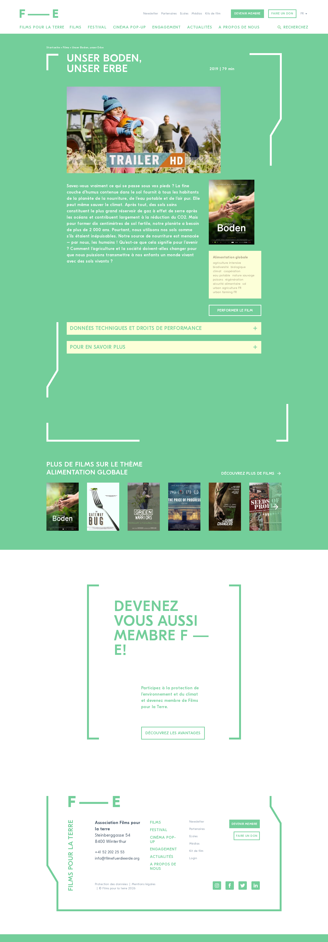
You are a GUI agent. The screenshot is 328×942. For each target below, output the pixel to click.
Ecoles (184, 13)
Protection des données (111, 892)
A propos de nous (239, 27)
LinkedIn (255, 893)
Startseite (53, 47)
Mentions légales (143, 892)
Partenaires (169, 13)
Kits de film (212, 13)
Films (76, 27)
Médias (197, 13)
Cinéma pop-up (129, 27)
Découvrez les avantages (182, 741)
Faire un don (282, 13)
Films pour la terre (42, 27)
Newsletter (150, 13)
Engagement (166, 27)
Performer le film (235, 314)
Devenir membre (247, 13)
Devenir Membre (245, 833)
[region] (245, 130)
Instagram (217, 893)
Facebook (230, 893)
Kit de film (198, 860)
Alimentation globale (230, 257)
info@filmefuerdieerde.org (120, 867)
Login (195, 867)
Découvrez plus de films (246, 481)
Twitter (242, 893)
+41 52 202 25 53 (111, 861)
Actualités (199, 27)
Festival (97, 27)
